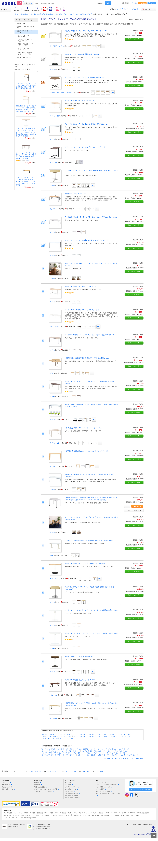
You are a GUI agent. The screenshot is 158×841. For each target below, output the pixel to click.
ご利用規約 (69, 785)
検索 (117, 3)
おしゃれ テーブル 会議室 (86, 755)
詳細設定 (109, 3)
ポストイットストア (136, 815)
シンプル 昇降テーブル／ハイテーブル (93, 751)
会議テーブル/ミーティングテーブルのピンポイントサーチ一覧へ (124, 758)
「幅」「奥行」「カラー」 (56, 46)
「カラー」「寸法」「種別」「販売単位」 (61, 92)
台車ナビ (47, 815)
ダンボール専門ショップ (27, 815)
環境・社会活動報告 (40, 787)
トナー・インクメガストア (21, 813)
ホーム (16, 14)
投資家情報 (38, 785)
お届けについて (7, 785)
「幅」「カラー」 (54, 209)
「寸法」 (51, 373)
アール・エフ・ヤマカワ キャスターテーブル (80, 101)
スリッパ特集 (7, 815)
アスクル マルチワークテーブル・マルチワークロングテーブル (86, 31)
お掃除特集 (140, 813)
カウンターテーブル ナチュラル (107, 755)
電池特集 (39, 813)
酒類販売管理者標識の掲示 (73, 795)
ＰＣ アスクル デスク (48, 749)
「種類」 (51, 555)
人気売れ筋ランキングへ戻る (23, 57)
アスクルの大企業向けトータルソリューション (108, 794)
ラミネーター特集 (60, 813)
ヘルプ (135, 3)
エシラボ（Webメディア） (104, 791)
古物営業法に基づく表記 (72, 793)
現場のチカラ (39, 815)
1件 (28, 160)
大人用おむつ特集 (85, 815)
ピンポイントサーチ (24, 817)
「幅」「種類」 (53, 718)
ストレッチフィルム (53, 771)
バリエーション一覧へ (134, 39)
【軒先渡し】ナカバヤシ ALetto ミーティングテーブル (83, 428)
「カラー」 (52, 69)
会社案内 (37, 782)
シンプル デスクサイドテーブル (118, 751)
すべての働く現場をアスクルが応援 (61, 815)
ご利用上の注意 (70, 791)
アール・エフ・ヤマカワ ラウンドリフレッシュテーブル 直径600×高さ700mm (91, 633)
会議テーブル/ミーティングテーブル (25, 27)
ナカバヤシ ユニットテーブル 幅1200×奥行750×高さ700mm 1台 (86, 240)
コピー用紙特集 (8, 813)
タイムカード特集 (48, 813)
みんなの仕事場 (101, 789)
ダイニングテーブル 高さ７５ (51, 755)
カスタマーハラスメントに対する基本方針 (46, 789)
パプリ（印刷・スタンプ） (104, 787)
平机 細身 (77, 753)
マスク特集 (75, 815)
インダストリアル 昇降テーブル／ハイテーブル (56, 753)
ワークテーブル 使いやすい (70, 751)
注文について (6, 782)
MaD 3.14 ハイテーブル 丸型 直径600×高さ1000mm (82, 54)
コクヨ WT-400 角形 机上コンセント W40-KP (80, 680)
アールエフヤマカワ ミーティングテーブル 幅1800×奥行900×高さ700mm (91, 217)
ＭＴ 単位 (86, 753)
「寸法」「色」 (53, 695)
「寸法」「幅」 (53, 162)
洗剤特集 (146, 813)
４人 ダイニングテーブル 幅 (129, 755)
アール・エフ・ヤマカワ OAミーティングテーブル (82, 310)
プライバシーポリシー (72, 787)
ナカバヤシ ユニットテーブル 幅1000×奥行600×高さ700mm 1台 (86, 124)
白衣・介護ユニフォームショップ (120, 815)
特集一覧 (33, 817)
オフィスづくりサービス (10, 817)
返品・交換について (8, 789)
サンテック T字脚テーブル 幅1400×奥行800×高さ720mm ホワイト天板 (89, 540)
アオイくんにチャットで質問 (140, 789)
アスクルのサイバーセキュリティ (44, 791)
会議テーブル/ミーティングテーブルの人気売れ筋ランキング (75, 14)
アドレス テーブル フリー (50, 751)
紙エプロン (86, 771)
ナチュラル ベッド (98, 753)
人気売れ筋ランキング (26, 14)
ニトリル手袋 (99, 771)
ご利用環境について (71, 789)
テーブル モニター (69, 755)
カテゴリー (5, 10)
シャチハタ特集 (105, 815)
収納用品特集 (95, 815)
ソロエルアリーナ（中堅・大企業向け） (107, 785)
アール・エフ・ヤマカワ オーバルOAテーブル (80, 286)
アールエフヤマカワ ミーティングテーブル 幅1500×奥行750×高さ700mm (91, 335)
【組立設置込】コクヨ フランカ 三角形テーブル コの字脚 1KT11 (87, 358)
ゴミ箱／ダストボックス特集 (127, 813)
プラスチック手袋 (71, 771)
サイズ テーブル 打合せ (66, 749)
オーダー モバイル (97, 749)
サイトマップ (68, 782)
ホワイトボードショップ (73, 813)
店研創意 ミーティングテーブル (75, 194)
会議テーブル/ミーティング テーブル (25, 31)
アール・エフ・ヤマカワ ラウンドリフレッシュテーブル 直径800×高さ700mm (91, 610)
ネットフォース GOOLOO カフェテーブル (79, 656)
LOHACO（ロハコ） (102, 782)
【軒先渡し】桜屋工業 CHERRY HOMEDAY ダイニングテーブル (87, 451)
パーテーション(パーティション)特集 (91, 813)
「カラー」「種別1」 (55, 116)
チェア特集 (106, 813)
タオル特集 (16, 815)
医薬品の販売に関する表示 (73, 797)
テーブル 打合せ (111, 749)
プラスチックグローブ (34, 771)
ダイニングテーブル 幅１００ (116, 753)
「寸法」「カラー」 (55, 326)
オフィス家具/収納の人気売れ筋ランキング (45, 14)
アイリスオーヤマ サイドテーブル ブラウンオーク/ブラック (85, 147)
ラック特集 (114, 813)
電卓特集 (32, 813)
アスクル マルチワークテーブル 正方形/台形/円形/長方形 (84, 77)
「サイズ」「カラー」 (55, 443)
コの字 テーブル (124, 749)
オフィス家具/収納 (20, 23)
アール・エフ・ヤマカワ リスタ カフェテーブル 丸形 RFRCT (85, 563)
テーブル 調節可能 (82, 749)
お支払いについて (7, 787)
